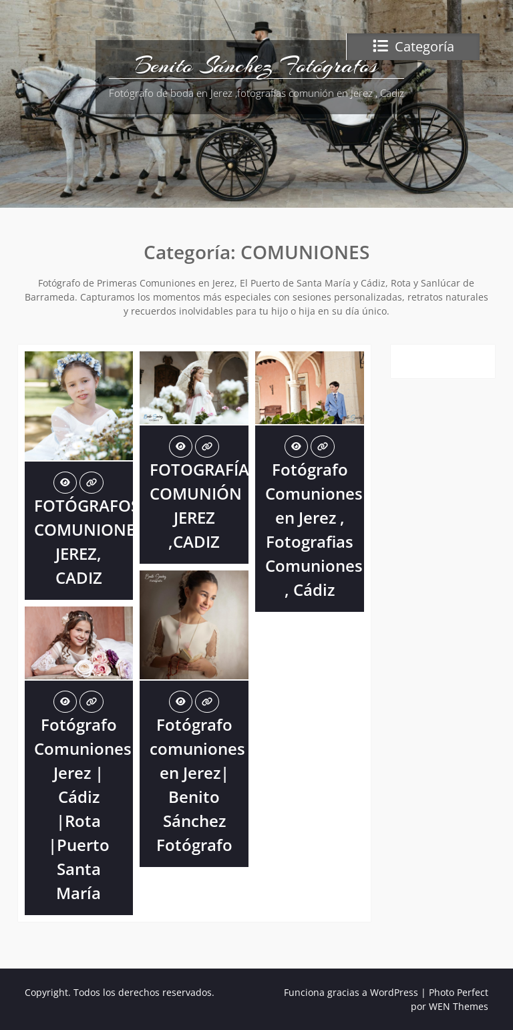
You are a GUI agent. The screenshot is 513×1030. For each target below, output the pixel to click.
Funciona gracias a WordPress (351, 992)
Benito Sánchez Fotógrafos (256, 65)
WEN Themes (458, 1006)
